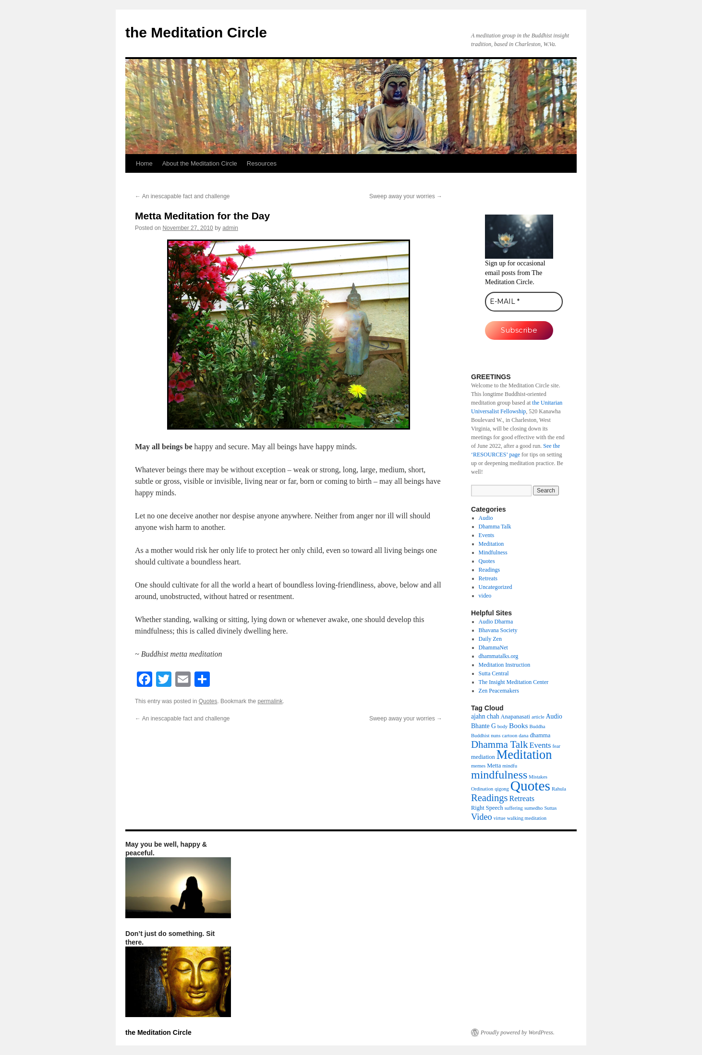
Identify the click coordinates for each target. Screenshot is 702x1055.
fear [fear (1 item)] (557, 746)
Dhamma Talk (495, 526)
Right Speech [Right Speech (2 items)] (487, 807)
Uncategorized (495, 587)
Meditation (491, 543)
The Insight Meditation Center (514, 682)
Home (144, 163)
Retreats (488, 578)
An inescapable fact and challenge (182, 196)
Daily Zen (490, 638)
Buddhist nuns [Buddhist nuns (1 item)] (485, 735)
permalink (269, 701)
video (485, 595)
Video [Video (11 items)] (481, 817)
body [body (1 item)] (502, 726)
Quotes (208, 701)
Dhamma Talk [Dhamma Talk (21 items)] (499, 744)
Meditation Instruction (505, 664)
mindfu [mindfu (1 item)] (509, 765)
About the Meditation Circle (199, 163)
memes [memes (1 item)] (478, 765)
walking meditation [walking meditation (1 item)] (527, 818)
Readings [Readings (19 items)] (489, 797)
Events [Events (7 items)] (540, 745)
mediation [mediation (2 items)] (483, 757)
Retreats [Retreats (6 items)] (521, 798)
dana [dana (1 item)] (523, 735)
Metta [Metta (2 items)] (494, 765)
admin (230, 228)
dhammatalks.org (499, 656)
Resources (262, 163)
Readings (489, 569)
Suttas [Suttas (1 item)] (550, 808)
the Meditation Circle (196, 32)
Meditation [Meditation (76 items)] (524, 755)
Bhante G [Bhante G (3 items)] (483, 726)
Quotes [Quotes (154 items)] (530, 785)
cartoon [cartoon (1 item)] (509, 735)
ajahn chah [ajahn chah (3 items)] (485, 716)
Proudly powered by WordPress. (518, 1032)
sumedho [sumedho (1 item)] (533, 808)
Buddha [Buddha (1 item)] (537, 726)
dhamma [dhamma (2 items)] (540, 735)
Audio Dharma (496, 621)
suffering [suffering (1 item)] (514, 808)
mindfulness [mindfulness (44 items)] (499, 774)
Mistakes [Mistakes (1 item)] (538, 776)
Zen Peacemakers (499, 690)
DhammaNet (493, 647)
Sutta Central (494, 673)
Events (487, 535)
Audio (486, 518)
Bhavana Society (498, 630)
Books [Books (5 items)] (518, 725)
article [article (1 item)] (538, 716)
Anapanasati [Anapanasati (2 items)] (515, 716)
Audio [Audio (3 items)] (554, 716)
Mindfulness (493, 552)
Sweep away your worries (405, 196)
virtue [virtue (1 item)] (500, 818)
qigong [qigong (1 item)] (502, 788)
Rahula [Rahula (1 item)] (559, 788)
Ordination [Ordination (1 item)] (482, 788)
